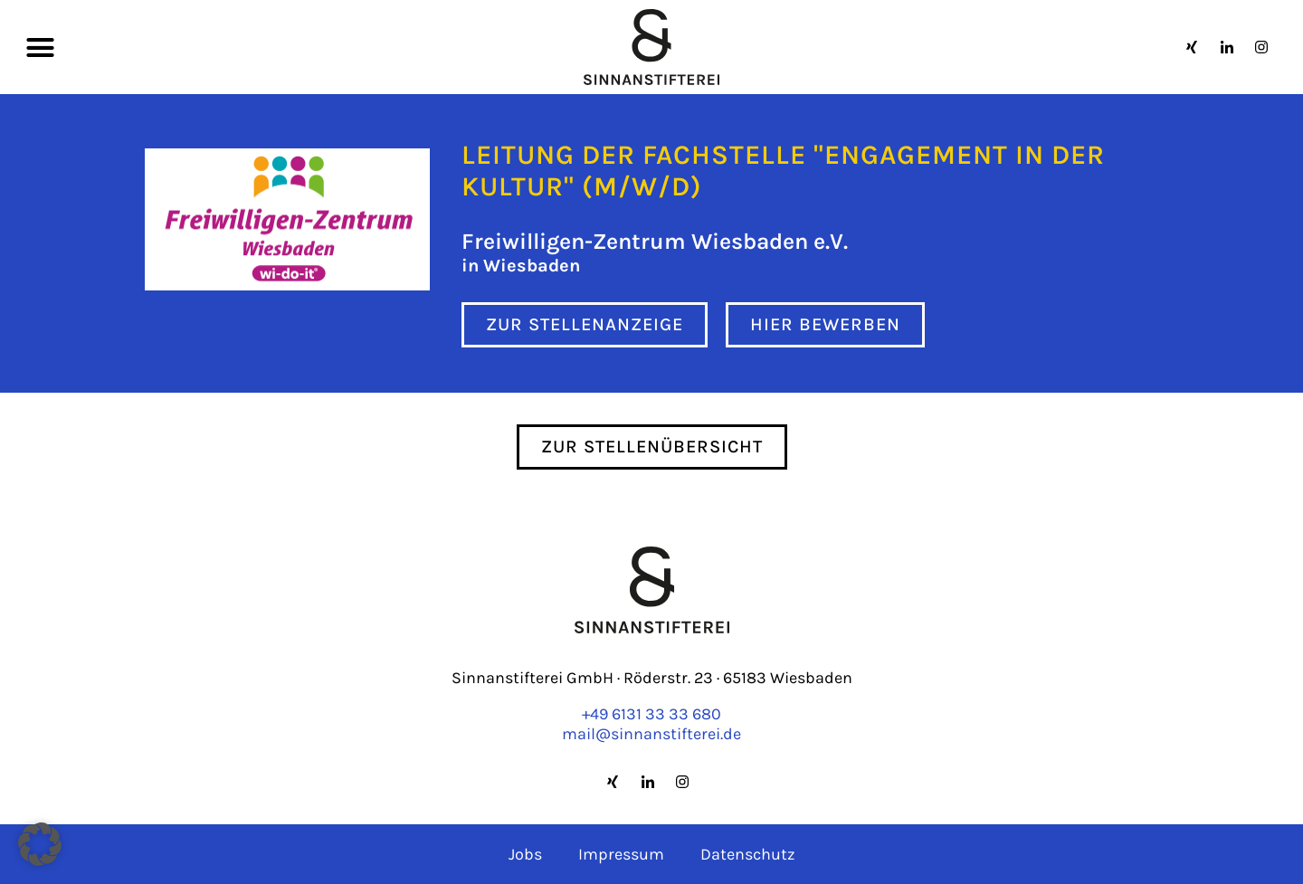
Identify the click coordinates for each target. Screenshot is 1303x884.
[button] (40, 47)
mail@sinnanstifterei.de (651, 734)
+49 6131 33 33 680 (651, 714)
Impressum (621, 854)
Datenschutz (747, 854)
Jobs (525, 854)
